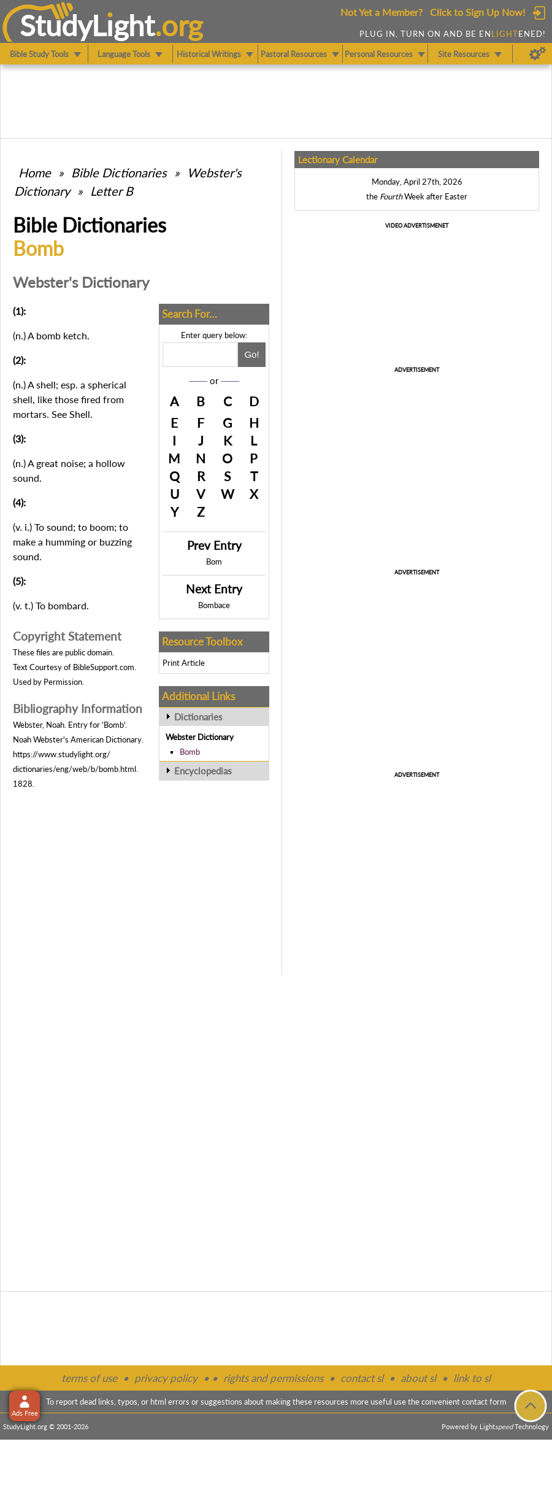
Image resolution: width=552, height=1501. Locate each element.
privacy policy (165, 1378)
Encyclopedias (203, 770)
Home (34, 172)
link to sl (472, 1378)
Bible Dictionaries (119, 172)
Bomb (190, 752)
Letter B (111, 190)
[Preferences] (537, 54)
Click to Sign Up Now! (477, 12)
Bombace (214, 605)
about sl (418, 1378)
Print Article (184, 663)
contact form (484, 1401)
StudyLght (87, 25)
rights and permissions (273, 1378)
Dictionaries (198, 716)
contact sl (361, 1378)
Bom (214, 561)
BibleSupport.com (103, 667)
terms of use (89, 1378)
